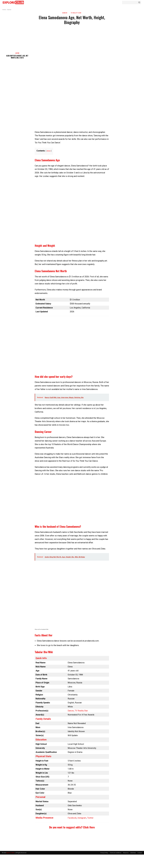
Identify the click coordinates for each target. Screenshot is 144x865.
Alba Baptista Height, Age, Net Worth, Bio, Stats (17, 56)
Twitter (90, 818)
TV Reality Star (76, 13)
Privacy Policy (104, 853)
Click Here (89, 827)
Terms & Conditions (115, 853)
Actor (17, 53)
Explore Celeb (10, 853)
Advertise (133, 853)
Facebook (72, 818)
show (48, 151)
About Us (125, 853)
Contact (140, 853)
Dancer (9, 9)
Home (4, 9)
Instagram (82, 818)
